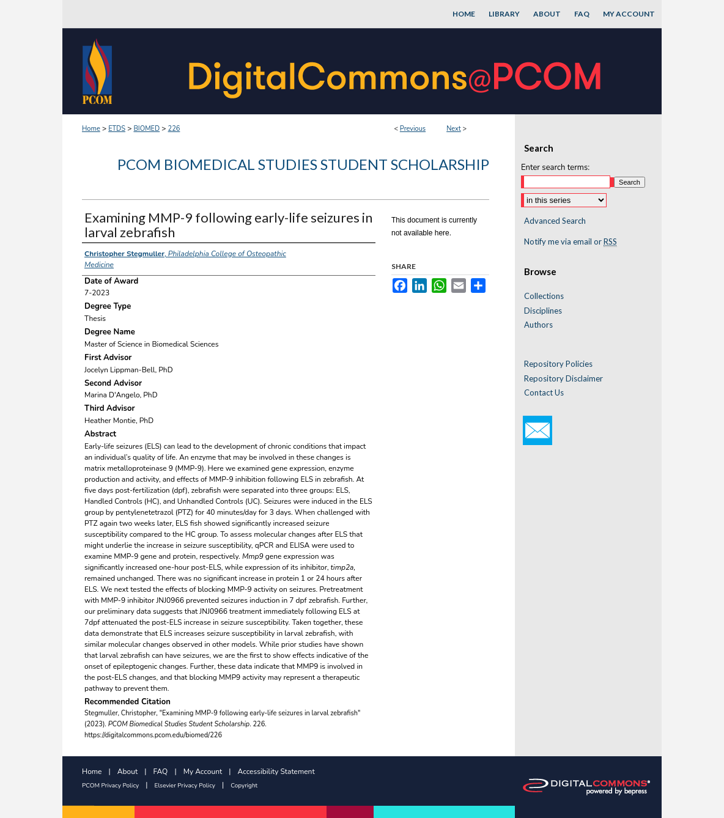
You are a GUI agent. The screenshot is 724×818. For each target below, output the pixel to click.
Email (537, 430)
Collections (544, 296)
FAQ (160, 771)
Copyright (244, 785)
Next (453, 128)
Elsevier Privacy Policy (185, 785)
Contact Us (544, 392)
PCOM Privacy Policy (110, 785)
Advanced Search (555, 221)
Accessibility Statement (276, 771)
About (127, 771)
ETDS (116, 128)
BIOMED (146, 128)
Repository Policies (558, 364)
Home (91, 128)
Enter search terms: (555, 167)
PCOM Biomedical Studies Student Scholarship (303, 164)
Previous (413, 128)
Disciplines (543, 310)
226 (174, 128)
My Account (203, 771)
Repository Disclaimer (563, 378)
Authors (538, 325)
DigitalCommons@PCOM (396, 71)
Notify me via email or (570, 242)
